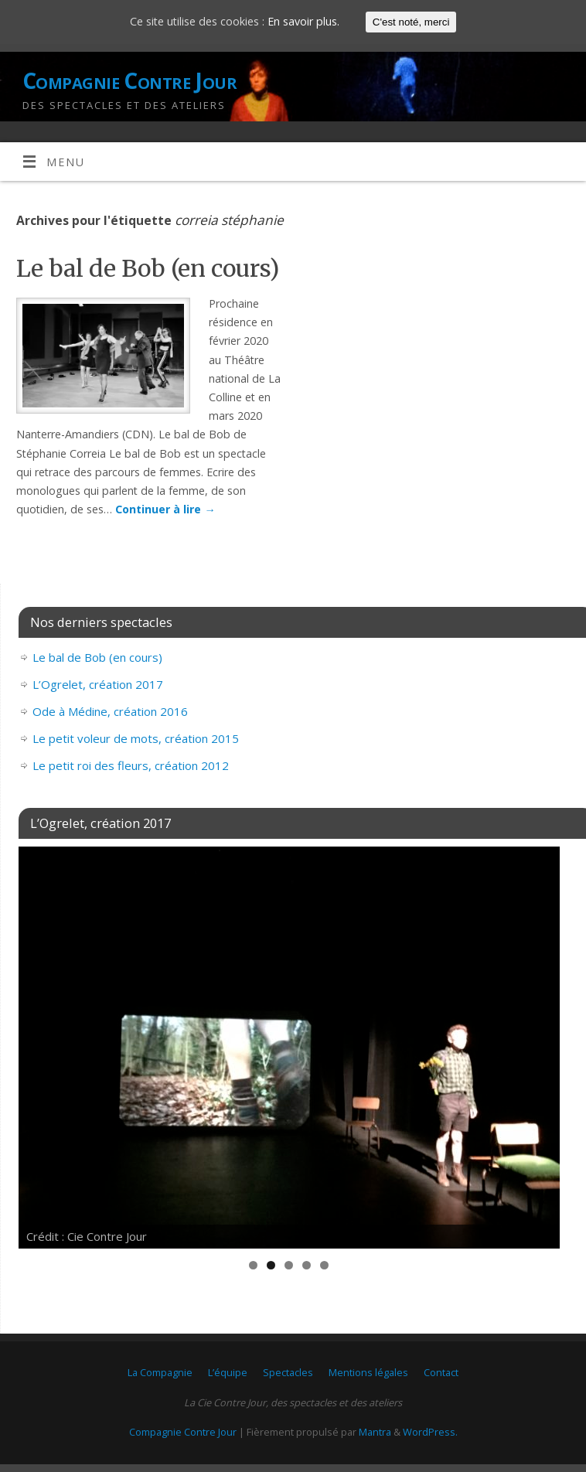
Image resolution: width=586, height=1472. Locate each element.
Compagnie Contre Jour (129, 80)
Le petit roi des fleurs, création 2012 (130, 765)
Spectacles (288, 1372)
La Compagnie (160, 1372)
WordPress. (430, 1432)
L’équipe (227, 1372)
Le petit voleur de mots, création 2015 (135, 738)
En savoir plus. (303, 21)
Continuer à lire (165, 509)
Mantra (375, 1432)
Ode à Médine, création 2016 (110, 711)
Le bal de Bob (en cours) (147, 268)
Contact (441, 1372)
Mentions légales (368, 1372)
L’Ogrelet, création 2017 (97, 684)
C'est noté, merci (411, 22)
